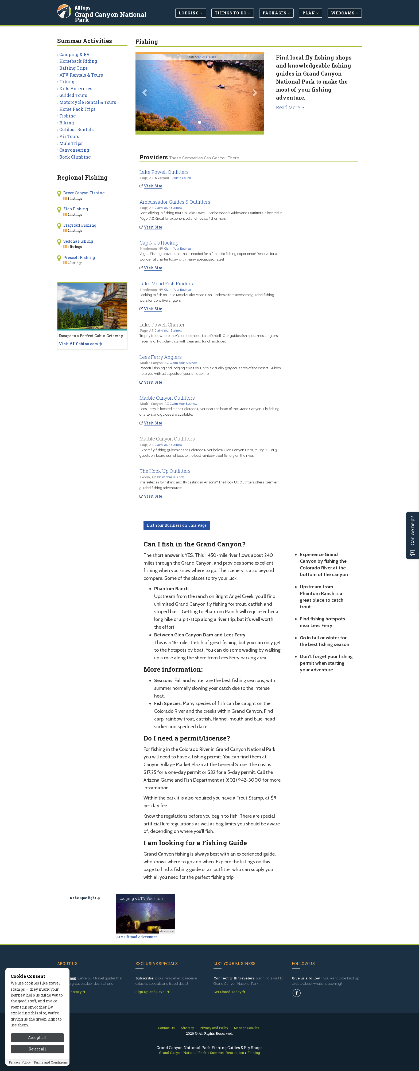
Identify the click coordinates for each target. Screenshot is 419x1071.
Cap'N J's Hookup (159, 242)
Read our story (71, 991)
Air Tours (69, 136)
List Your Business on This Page (177, 525)
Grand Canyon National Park (110, 17)
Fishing (67, 116)
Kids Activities (75, 88)
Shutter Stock (207, 56)
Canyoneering (74, 150)
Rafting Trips (73, 68)
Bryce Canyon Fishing (83, 192)
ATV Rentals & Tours (81, 75)
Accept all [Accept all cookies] (37, 1037)
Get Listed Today (229, 991)
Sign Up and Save (152, 991)
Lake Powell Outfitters (164, 172)
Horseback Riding (78, 61)
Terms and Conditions (50, 1062)
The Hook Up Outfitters (165, 471)
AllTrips (82, 8)
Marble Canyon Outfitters (167, 398)
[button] (145, 92)
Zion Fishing (75, 208)
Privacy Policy (20, 1062)
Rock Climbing (75, 157)
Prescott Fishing (79, 257)
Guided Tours (73, 95)
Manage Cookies (246, 1028)
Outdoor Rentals (76, 129)
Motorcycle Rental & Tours (87, 102)
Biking (66, 122)
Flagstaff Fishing (79, 225)
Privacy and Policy (214, 1028)
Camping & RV (74, 54)
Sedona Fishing (78, 241)
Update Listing (181, 177)
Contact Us (166, 1028)
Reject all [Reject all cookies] (37, 1049)
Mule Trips (70, 143)
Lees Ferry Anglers (160, 357)
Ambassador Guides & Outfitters (174, 202)
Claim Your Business (168, 207)
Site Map (187, 1028)
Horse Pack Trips (77, 109)
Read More (290, 107)
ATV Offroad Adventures (137, 936)
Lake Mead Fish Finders (166, 283)
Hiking (67, 81)
